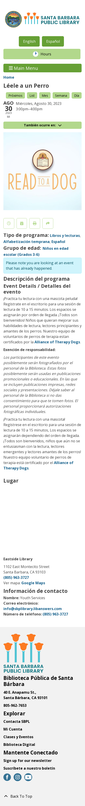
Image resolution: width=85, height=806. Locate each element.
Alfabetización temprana (26, 241)
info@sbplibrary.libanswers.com (32, 608)
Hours (48, 54)
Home (8, 77)
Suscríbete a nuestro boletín (29, 768)
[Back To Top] (42, 796)
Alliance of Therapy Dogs (57, 341)
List (32, 95)
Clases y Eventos (18, 736)
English (29, 41)
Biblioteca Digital (19, 744)
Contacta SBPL (16, 721)
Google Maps (33, 582)
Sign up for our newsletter (27, 760)
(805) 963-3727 (16, 577)
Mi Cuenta (12, 729)
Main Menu (23, 68)
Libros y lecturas (65, 235)
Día (76, 95)
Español (53, 41)
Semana (61, 95)
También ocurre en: (42, 125)
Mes (45, 95)
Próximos (15, 95)
